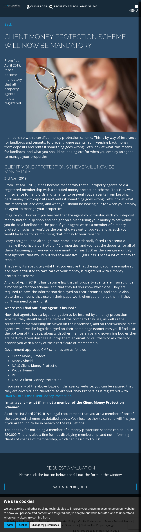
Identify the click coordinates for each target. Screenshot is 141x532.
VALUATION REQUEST (70, 487)
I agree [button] (9, 525)
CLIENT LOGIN (37, 6)
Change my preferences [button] (45, 525)
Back (8, 24)
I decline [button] (22, 525)
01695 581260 (88, 6)
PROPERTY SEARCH (63, 6)
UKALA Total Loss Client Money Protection (38, 396)
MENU (133, 8)
